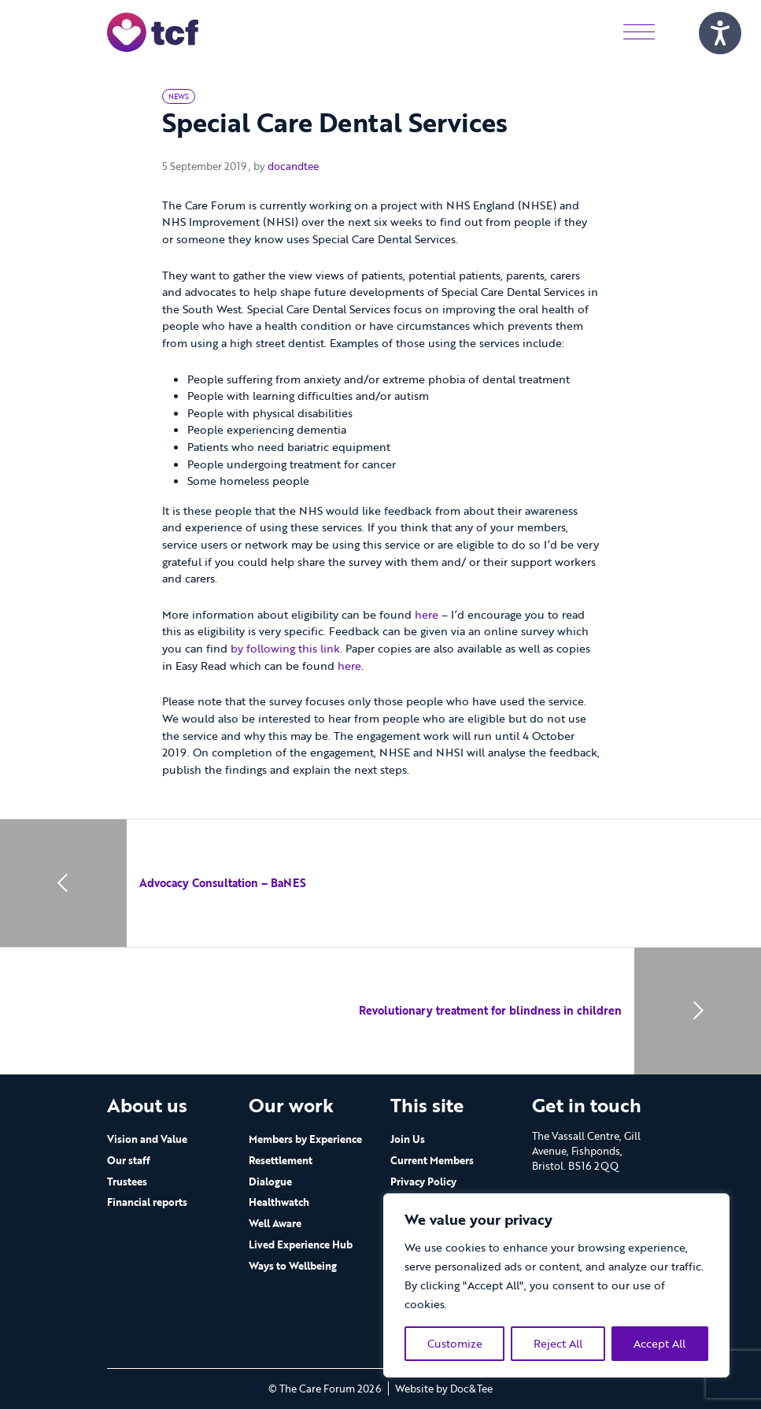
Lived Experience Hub (301, 1244)
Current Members (432, 1160)
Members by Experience (305, 1139)
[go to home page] (152, 31)
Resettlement (280, 1160)
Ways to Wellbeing (293, 1266)
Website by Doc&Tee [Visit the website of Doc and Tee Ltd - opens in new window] (444, 1388)
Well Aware (275, 1223)
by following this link (285, 648)
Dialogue (270, 1181)
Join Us (407, 1139)
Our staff (128, 1160)
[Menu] (639, 32)
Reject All (558, 1343)
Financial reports (147, 1202)
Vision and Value (147, 1139)
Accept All (659, 1343)
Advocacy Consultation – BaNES (222, 882)
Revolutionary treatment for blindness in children (490, 1010)
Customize (454, 1343)
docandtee (293, 166)
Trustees (127, 1181)
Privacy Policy (423, 1181)
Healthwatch (279, 1202)
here (426, 614)
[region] (556, 1285)
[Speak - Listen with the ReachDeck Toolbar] (720, 33)
